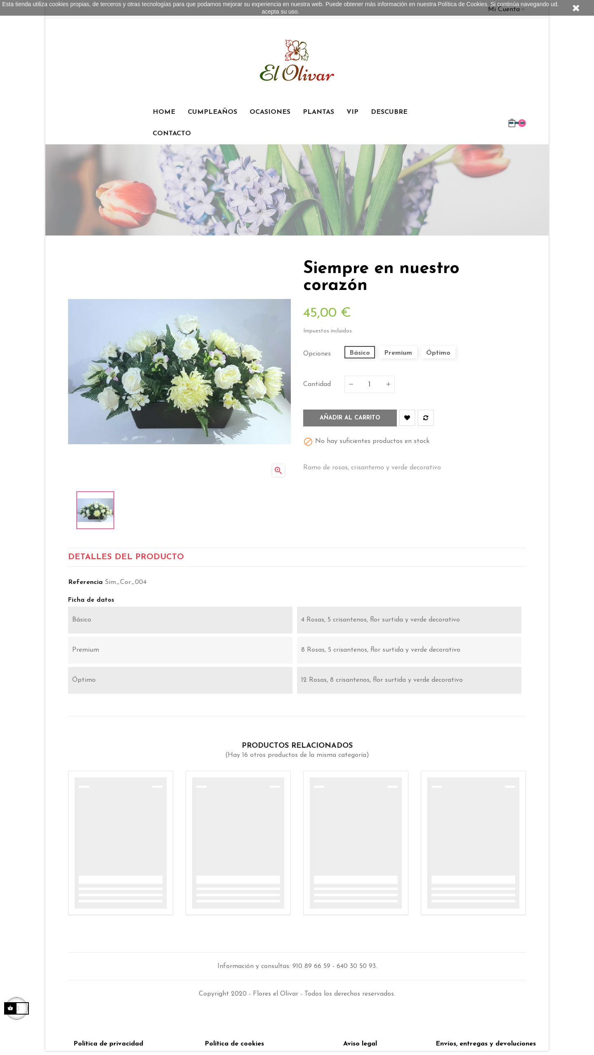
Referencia (85, 586)
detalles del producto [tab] (126, 559)
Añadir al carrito (350, 418)
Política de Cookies (462, 4)
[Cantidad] (369, 384)
